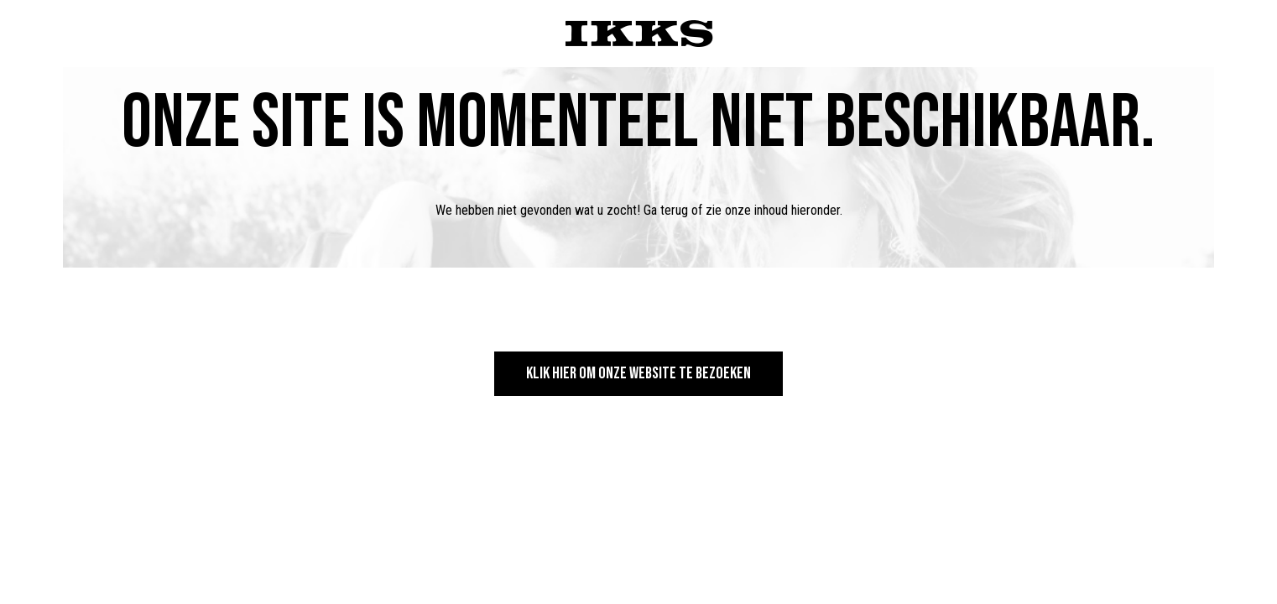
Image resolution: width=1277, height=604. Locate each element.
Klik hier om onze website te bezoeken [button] (638, 373)
